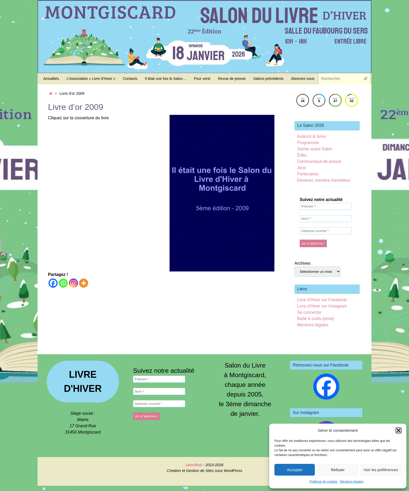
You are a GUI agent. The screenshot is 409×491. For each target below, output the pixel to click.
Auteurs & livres (311, 136)
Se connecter (309, 312)
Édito (301, 155)
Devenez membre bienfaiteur (324, 180)
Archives (302, 263)
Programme (308, 142)
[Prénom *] (326, 206)
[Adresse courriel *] (326, 230)
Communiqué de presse (319, 161)
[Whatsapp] (63, 283)
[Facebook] (53, 283)
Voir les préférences (381, 470)
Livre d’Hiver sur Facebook (322, 300)
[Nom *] (326, 218)
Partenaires (307, 174)
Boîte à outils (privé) (315, 318)
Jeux (301, 167)
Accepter (294, 470)
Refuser (338, 470)
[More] (83, 283)
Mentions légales (351, 481)
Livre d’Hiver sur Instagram (322, 306)
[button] (398, 430)
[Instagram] (73, 283)
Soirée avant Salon (314, 149)
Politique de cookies (324, 481)
